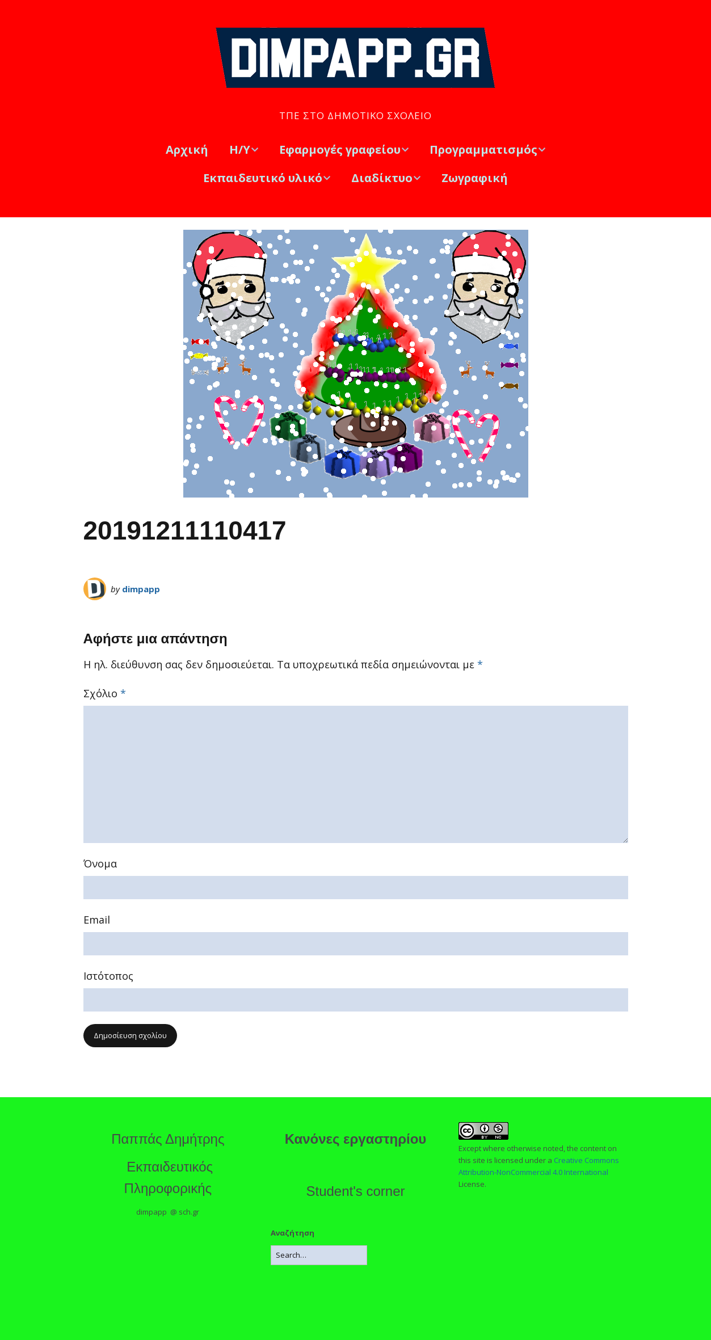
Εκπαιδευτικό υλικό (262, 178)
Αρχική (187, 149)
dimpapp (141, 589)
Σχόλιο (104, 693)
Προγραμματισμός (483, 149)
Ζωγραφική (474, 178)
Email (96, 919)
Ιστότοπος (108, 976)
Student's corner (355, 1191)
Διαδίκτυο (382, 178)
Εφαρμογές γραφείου (340, 149)
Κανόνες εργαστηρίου (356, 1139)
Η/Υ (239, 149)
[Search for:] (319, 1255)
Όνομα (100, 863)
